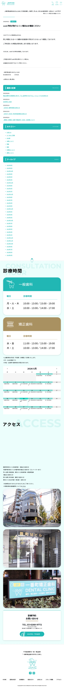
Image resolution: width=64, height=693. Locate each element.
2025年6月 (9, 165)
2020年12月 (10, 209)
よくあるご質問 (11, 135)
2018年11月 (10, 241)
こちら (24, 486)
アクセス (16, 74)
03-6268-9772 (7, 74)
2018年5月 (9, 252)
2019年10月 (10, 220)
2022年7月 (9, 200)
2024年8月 (9, 174)
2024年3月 (9, 180)
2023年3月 (9, 188)
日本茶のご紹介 (7, 102)
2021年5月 (9, 206)
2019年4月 (9, 232)
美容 (8, 147)
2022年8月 (9, 197)
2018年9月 (9, 246)
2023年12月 (10, 183)
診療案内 (21, 679)
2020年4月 (9, 214)
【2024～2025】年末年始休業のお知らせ (15, 114)
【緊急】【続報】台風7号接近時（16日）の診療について (19, 120)
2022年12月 (10, 194)
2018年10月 (10, 243)
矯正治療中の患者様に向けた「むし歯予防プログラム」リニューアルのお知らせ (25, 96)
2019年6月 (9, 226)
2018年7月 (9, 249)
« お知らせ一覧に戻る (8, 79)
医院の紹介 (13, 679)
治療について (10, 141)
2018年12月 (10, 238)
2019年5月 (9, 229)
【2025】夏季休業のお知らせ (11, 108)
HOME (4, 679)
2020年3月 (9, 217)
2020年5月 (9, 212)
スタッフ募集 (49, 679)
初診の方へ (31, 679)
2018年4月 (9, 255)
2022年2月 (9, 203)
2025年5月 (9, 168)
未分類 (8, 138)
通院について (10, 153)
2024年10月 (10, 171)
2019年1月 (9, 235)
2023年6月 (9, 185)
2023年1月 (9, 191)
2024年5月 (9, 177)
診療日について (11, 150)
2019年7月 (9, 223)
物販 (8, 144)
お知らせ (9, 132)
